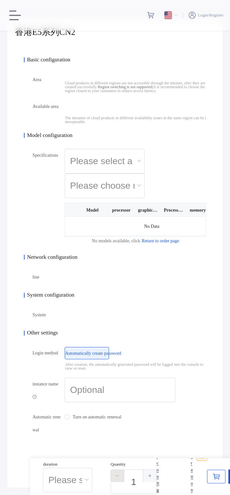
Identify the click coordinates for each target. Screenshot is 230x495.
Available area (45, 106)
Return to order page (160, 240)
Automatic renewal (46, 423)
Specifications (45, 155)
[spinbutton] (134, 481)
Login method (45, 353)
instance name (45, 390)
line (35, 277)
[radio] (87, 353)
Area (36, 79)
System (39, 314)
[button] (117, 476)
